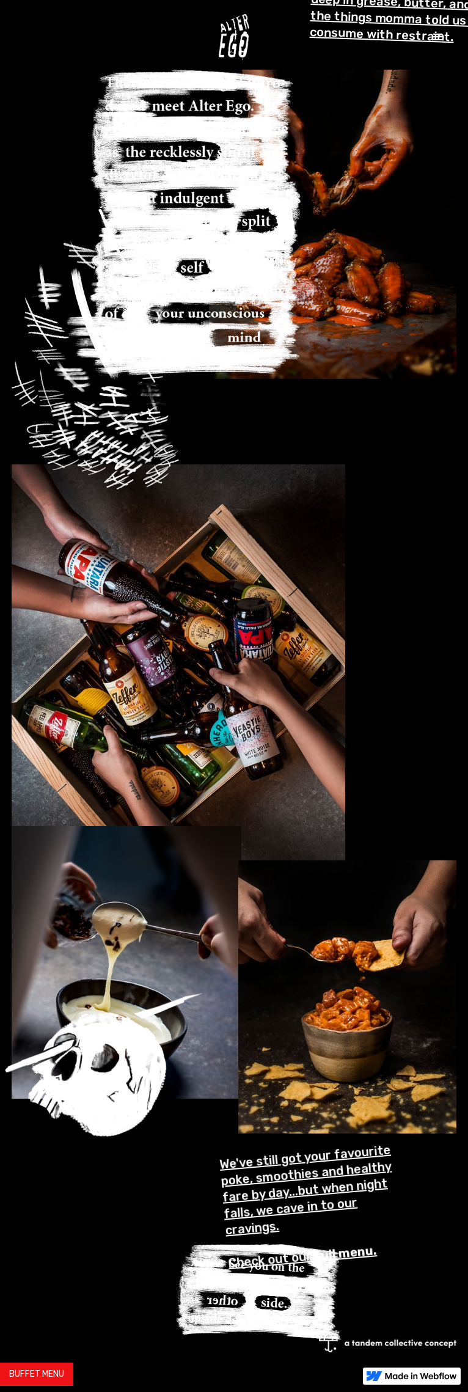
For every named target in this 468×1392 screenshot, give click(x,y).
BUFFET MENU (36, 1374)
